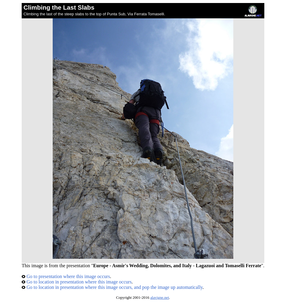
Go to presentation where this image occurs (66, 276)
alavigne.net (159, 297)
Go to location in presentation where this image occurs (77, 281)
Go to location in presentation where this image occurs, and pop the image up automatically (112, 287)
